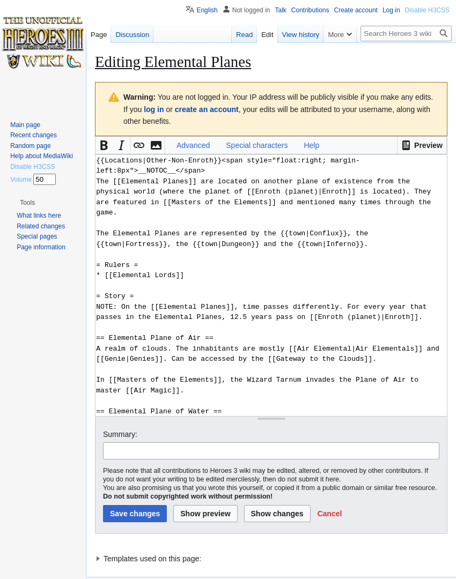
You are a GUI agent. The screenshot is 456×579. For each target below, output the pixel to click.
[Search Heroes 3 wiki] (406, 33)
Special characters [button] (257, 145)
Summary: (120, 434)
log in (154, 109)
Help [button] (311, 145)
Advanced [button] (193, 145)
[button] (422, 145)
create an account (207, 109)
